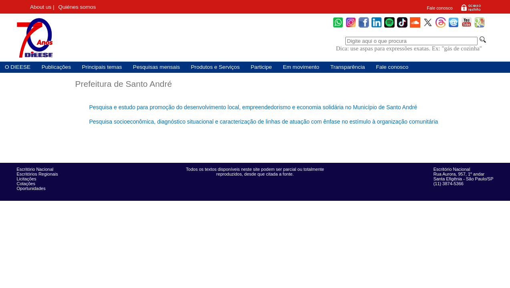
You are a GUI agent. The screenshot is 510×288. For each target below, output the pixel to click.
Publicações (56, 67)
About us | (42, 7)
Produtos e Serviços (215, 67)
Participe (261, 67)
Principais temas (102, 67)
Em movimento (301, 67)
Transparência (347, 67)
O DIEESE (17, 67)
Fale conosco (439, 8)
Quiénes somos (77, 7)
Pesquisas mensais (156, 67)
